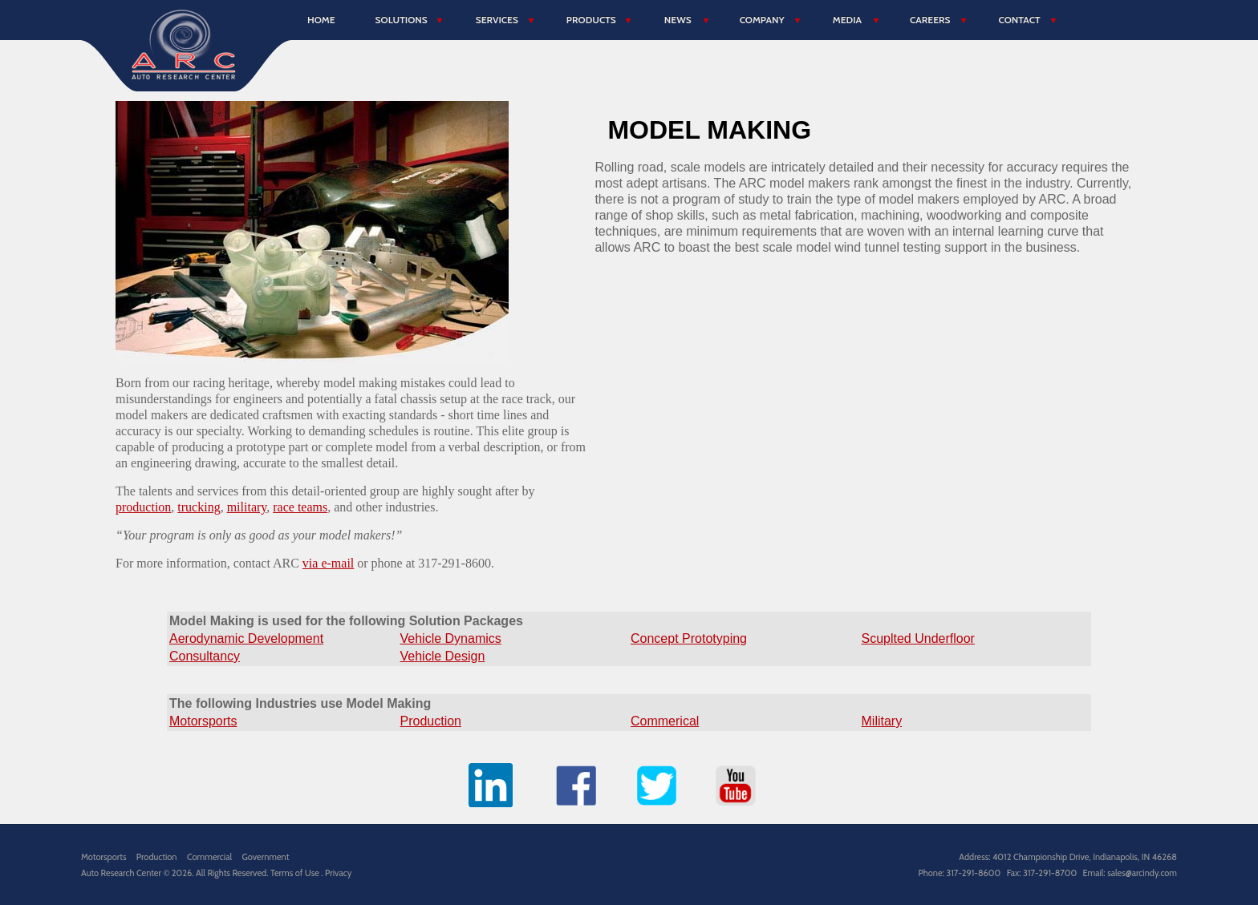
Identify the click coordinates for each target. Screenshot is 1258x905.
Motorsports (203, 721)
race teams (300, 507)
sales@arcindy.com (1142, 873)
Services (497, 20)
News (678, 20)
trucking (198, 507)
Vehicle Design (442, 656)
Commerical (665, 721)
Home (321, 20)
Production (431, 721)
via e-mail (328, 563)
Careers (930, 20)
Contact (1019, 20)
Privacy (338, 873)
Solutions (401, 20)
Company (762, 20)
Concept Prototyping (689, 638)
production (143, 507)
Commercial (209, 857)
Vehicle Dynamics (450, 638)
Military (882, 721)
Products (591, 20)
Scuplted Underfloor (918, 638)
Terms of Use (295, 873)
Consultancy (204, 656)
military (247, 507)
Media (847, 20)
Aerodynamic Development (246, 638)
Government (265, 857)
